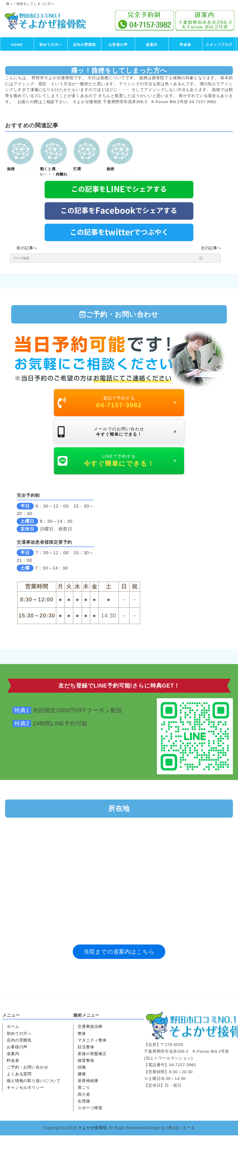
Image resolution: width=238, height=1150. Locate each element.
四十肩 (84, 1109)
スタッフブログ (219, 45)
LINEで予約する (117, 473)
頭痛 (82, 1082)
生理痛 (84, 1116)
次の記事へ (211, 248)
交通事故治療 (90, 1041)
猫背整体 (86, 1075)
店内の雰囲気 (84, 45)
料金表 (185, 45)
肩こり (84, 1102)
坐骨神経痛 (88, 1095)
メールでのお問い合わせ (117, 439)
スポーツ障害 (90, 1122)
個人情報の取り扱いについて (34, 1095)
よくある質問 (19, 1088)
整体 (82, 1048)
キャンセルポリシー (25, 1102)
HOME (17, 45)
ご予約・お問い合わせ (27, 1082)
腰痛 (82, 1088)
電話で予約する (117, 404)
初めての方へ (50, 45)
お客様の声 (118, 45)
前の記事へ (27, 248)
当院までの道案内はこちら (118, 966)
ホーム (13, 1041)
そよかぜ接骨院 (92, 1142)
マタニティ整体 (92, 1055)
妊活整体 (86, 1061)
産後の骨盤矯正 (92, 1068)
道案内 (152, 45)
